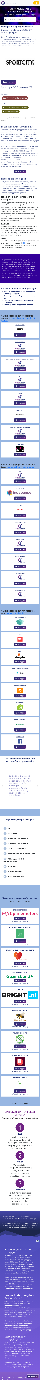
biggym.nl (20, 444)
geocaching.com (20, 720)
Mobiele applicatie (10, 111)
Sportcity (20, 410)
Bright (20, 990)
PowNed (11, 866)
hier (24, 243)
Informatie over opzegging (20, 921)
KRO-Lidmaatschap (16, 876)
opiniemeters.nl (20, 910)
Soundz (20, 505)
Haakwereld (20, 590)
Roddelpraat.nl (15, 871)
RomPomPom (20, 573)
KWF (10, 828)
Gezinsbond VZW (20, 972)
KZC (20, 376)
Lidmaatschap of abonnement (15, 107)
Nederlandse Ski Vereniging (20, 427)
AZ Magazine (20, 325)
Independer (20, 488)
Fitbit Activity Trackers (20, 668)
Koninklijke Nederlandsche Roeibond (20, 359)
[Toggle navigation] (29, 3)
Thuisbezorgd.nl (20, 685)
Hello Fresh (20, 703)
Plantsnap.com (20, 1078)
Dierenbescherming (17, 849)
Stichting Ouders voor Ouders (20, 950)
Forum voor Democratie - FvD (21, 854)
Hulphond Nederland (18, 838)
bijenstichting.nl (20, 1010)
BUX (20, 634)
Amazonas (20, 539)
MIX (20, 471)
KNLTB (20, 393)
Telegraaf (12, 833)
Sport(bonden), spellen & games (15, 98)
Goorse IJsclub (20, 522)
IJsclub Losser (20, 342)
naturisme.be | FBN (20, 1033)
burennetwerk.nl (20, 1055)
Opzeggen (8, 82)
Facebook (20, 737)
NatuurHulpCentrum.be (20, 928)
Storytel (20, 651)
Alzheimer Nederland (18, 843)
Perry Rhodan (20, 556)
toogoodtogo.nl (20, 617)
